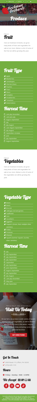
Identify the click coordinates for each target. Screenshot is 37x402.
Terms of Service (23, 397)
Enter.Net (32, 400)
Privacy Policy (9, 397)
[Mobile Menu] (34, 9)
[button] (18, 335)
